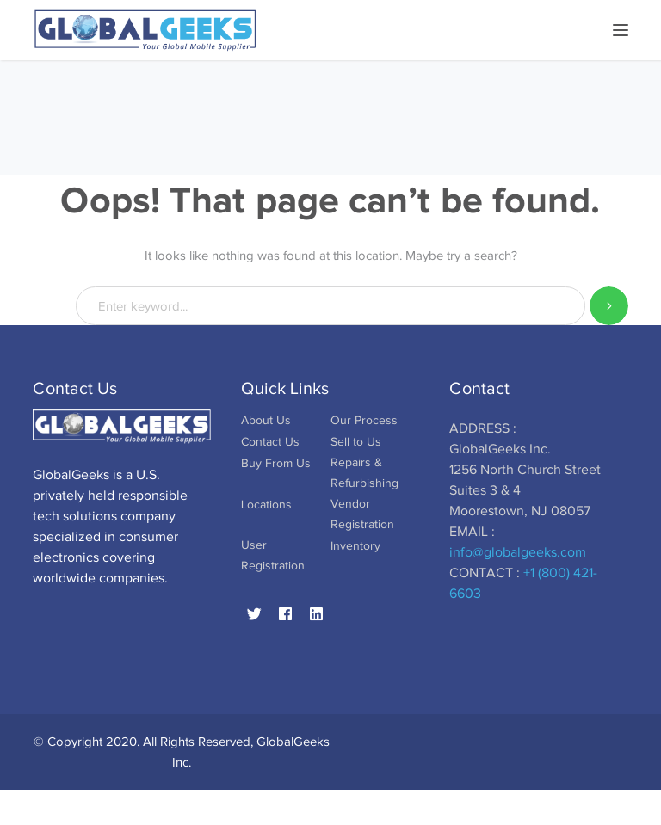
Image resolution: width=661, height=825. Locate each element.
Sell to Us (355, 441)
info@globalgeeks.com (517, 552)
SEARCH (609, 305)
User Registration (273, 555)
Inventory (355, 545)
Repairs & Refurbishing (364, 472)
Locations (266, 504)
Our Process (364, 420)
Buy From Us (276, 463)
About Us (266, 420)
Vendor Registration (362, 514)
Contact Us (270, 441)
